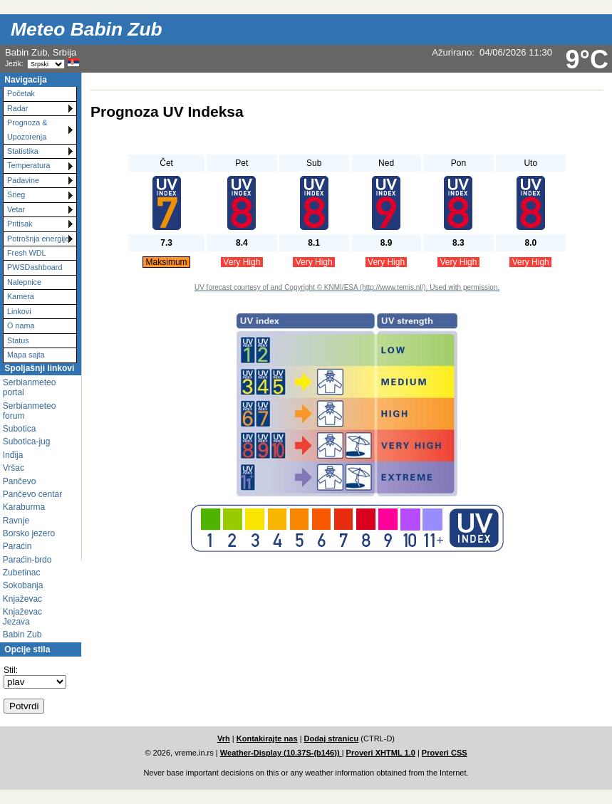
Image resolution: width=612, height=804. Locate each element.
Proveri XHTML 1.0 (380, 752)
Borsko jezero (29, 533)
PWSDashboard (34, 267)
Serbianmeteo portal (29, 387)
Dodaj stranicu (331, 738)
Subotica (19, 429)
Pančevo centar (32, 494)
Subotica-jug (27, 442)
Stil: (11, 670)
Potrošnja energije (38, 238)
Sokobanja (23, 585)
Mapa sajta (26, 354)
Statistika (22, 151)
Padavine (23, 180)
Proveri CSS (444, 752)
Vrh (223, 738)
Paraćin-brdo (27, 560)
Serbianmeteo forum (29, 411)
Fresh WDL (26, 253)
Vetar (16, 209)
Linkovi (19, 311)
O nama (20, 325)
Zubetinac (22, 573)
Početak (21, 93)
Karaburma (24, 507)
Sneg (16, 194)
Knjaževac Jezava (22, 617)
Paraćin (17, 546)
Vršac (13, 468)
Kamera (20, 296)
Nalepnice (24, 282)
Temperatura (29, 165)
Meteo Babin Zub (86, 29)
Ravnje (16, 521)
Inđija (13, 455)
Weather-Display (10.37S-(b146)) (281, 752)
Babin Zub (22, 634)
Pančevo (19, 481)
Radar (17, 108)
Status (18, 340)
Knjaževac (22, 599)
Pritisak (19, 223)
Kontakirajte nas (267, 738)
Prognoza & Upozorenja (27, 129)
